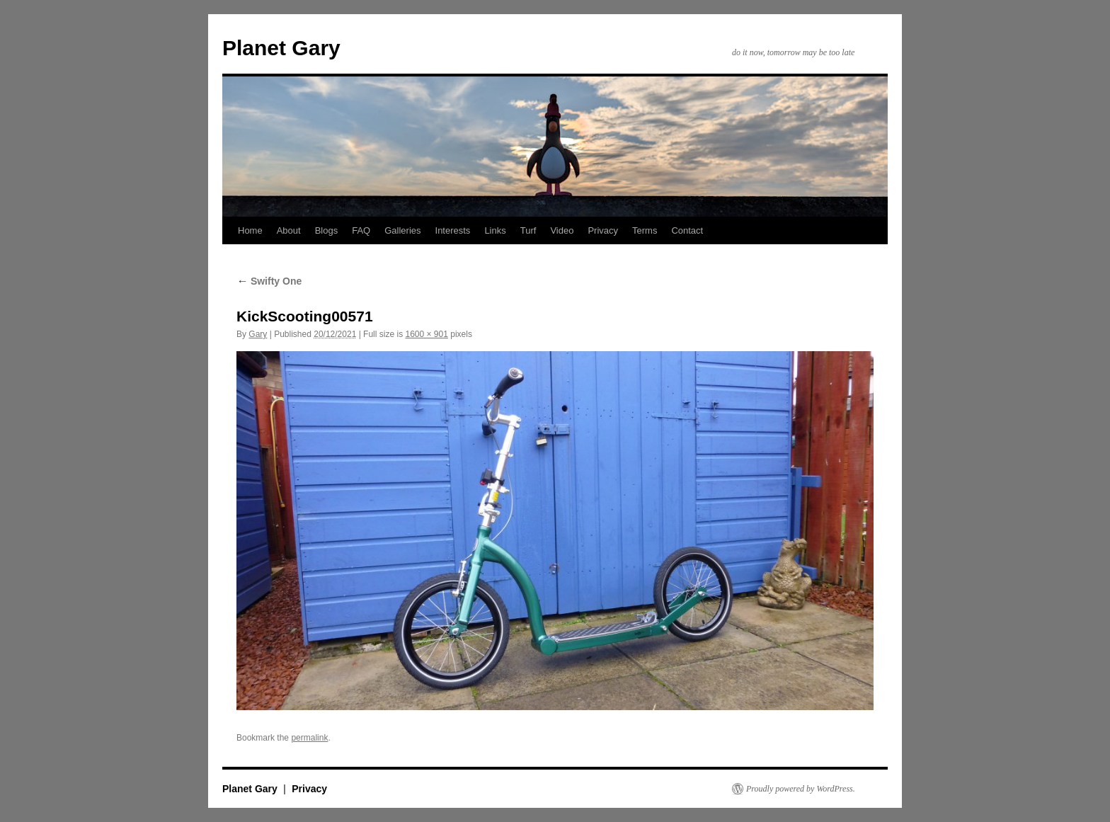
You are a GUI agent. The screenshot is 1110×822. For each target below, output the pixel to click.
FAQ (361, 230)
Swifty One (269, 281)
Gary (257, 334)
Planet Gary (281, 47)
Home (250, 230)
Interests (453, 230)
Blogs (326, 230)
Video (561, 230)
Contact (687, 230)
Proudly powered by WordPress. (800, 789)
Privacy (603, 230)
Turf (528, 230)
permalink (309, 738)
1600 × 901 (426, 334)
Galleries (402, 230)
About (289, 230)
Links (494, 230)
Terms (644, 230)
